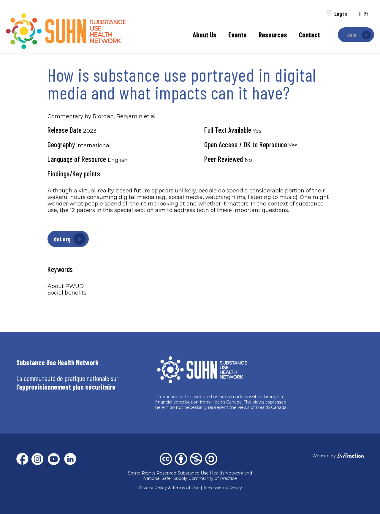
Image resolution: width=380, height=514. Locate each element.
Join (351, 34)
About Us (204, 34)
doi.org (62, 239)
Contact (309, 34)
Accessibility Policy (222, 488)
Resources (273, 34)
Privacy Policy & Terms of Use (169, 488)
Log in (340, 13)
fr (366, 13)
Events (237, 34)
